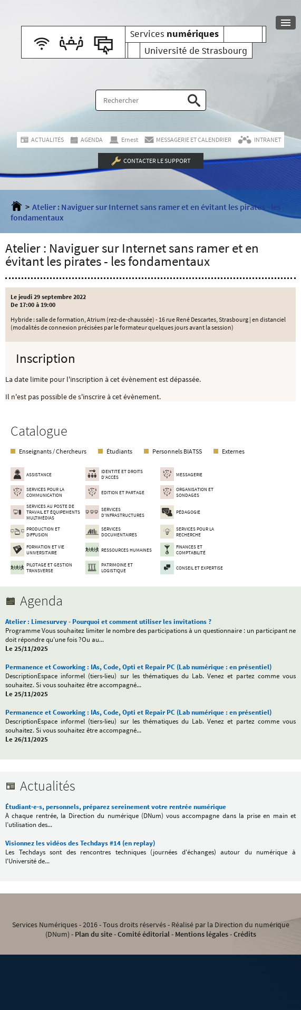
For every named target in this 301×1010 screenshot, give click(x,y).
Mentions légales (201, 934)
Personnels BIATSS (177, 451)
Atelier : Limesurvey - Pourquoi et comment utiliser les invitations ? (108, 621)
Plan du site (93, 934)
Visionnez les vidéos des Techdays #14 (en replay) (80, 843)
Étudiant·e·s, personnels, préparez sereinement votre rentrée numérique (115, 806)
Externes (233, 451)
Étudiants (119, 451)
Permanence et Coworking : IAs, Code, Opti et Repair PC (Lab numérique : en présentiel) (138, 666)
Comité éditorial (144, 934)
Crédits (245, 934)
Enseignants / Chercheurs (52, 451)
